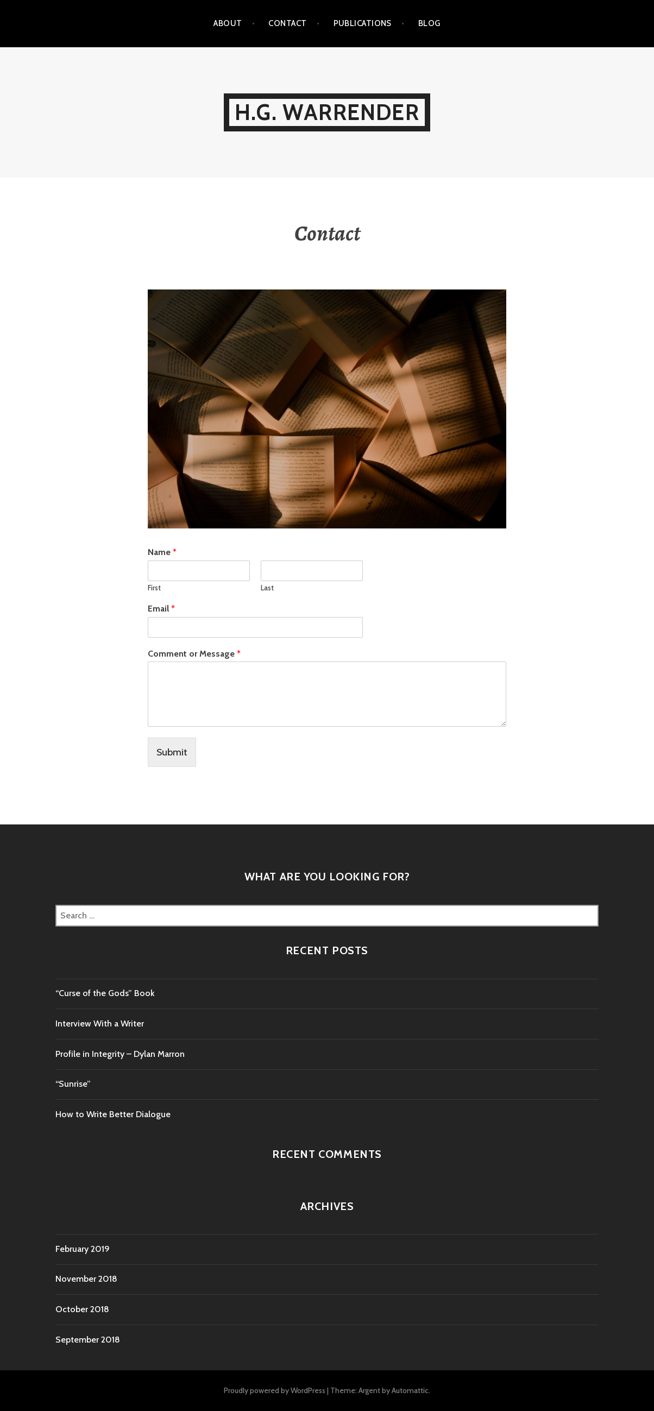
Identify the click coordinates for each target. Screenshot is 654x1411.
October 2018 (82, 1309)
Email (161, 608)
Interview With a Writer (99, 1023)
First (154, 587)
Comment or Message (194, 653)
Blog (429, 23)
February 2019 (82, 1249)
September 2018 (87, 1339)
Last (267, 587)
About (227, 23)
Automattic (410, 1390)
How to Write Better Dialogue (113, 1114)
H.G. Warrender (327, 112)
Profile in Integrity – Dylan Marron (120, 1054)
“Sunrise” (73, 1084)
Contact (287, 23)
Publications (363, 23)
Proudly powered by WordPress (274, 1390)
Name (162, 552)
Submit (171, 752)
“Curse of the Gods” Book (105, 993)
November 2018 (86, 1279)
